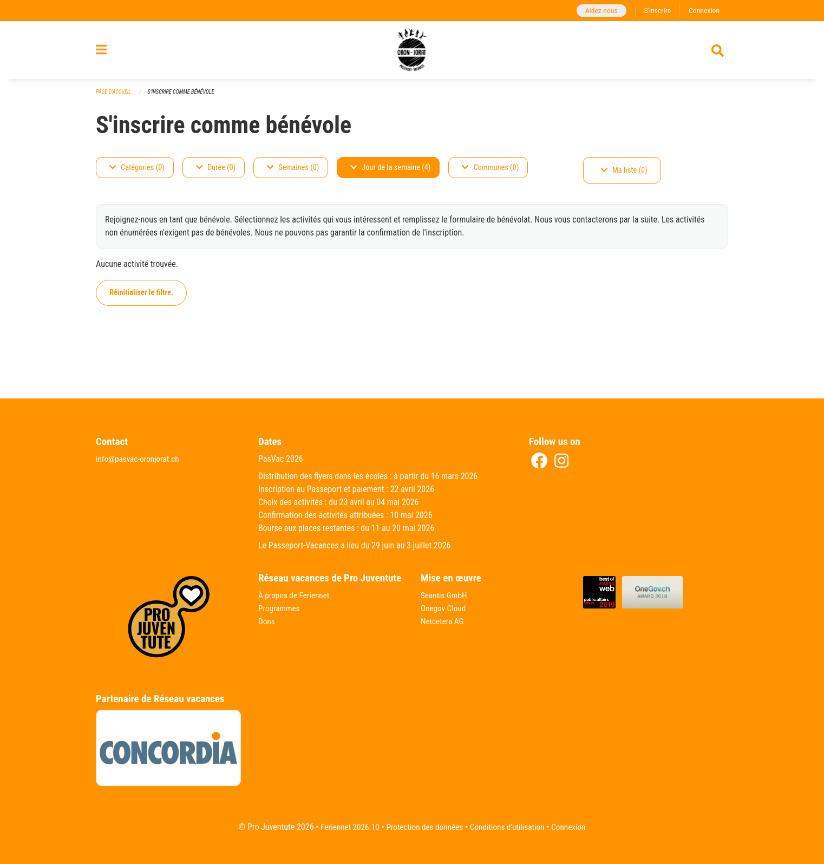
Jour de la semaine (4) (390, 173)
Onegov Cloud (444, 608)
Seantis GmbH (445, 595)
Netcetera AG (443, 621)
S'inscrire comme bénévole (185, 97)
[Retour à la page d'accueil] (412, 53)
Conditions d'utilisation (509, 827)
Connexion (703, 10)
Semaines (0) (293, 173)
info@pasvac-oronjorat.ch (140, 459)
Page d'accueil (115, 97)
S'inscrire (655, 10)
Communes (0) (490, 173)
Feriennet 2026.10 (345, 827)
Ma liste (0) (624, 175)
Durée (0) (216, 173)
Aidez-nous (597, 10)
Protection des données (423, 827)
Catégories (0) (137, 173)
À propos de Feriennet (295, 595)
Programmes (280, 608)
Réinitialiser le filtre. (141, 298)
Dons (267, 621)
